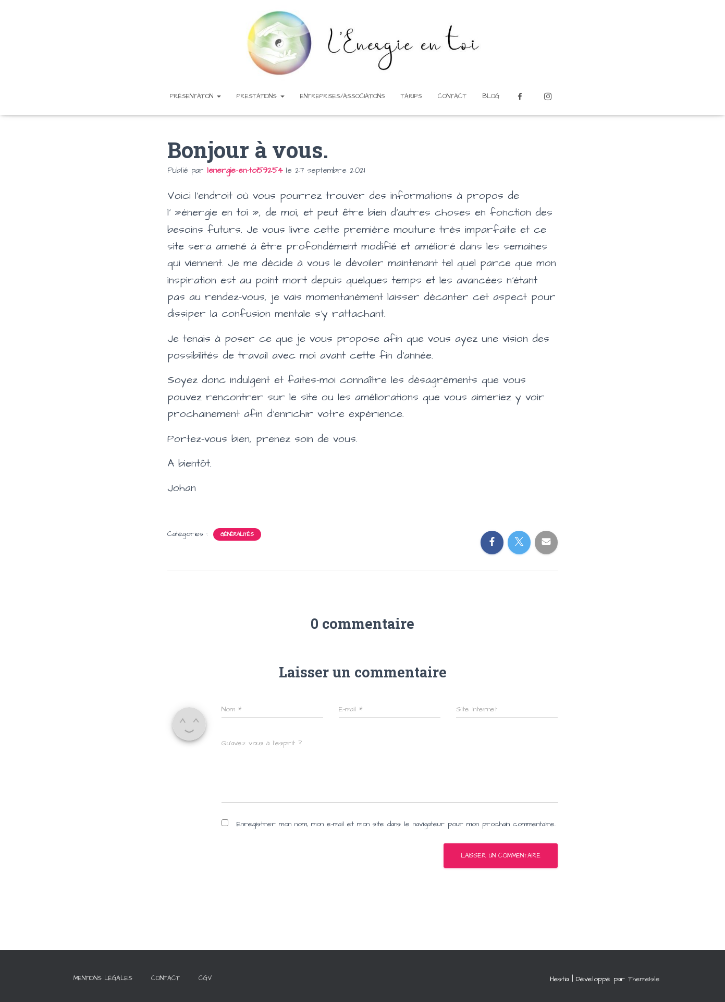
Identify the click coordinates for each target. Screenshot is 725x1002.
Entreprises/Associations (342, 96)
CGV (205, 978)
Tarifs (411, 96)
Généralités (237, 534)
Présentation (195, 96)
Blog (490, 96)
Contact (452, 96)
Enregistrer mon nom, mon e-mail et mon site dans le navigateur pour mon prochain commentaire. (396, 824)
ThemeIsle (644, 979)
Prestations (261, 96)
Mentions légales (102, 978)
